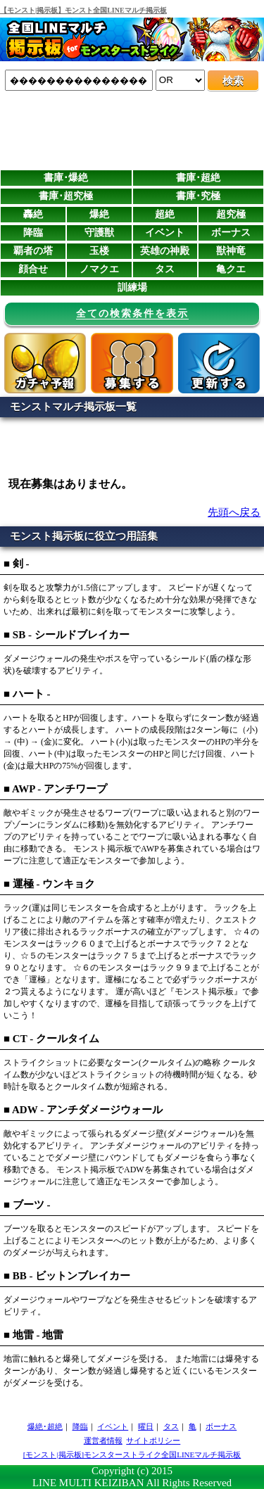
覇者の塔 (33, 251)
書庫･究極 (198, 196)
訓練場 (132, 287)
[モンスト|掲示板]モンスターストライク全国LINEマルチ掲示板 (132, 1454)
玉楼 (99, 251)
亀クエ (231, 269)
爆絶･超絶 (45, 1426)
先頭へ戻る (234, 512)
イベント (164, 232)
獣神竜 (231, 251)
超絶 (165, 214)
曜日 (145, 1426)
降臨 (33, 232)
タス (165, 269)
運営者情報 (103, 1440)
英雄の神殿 (164, 251)
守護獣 (99, 232)
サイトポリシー (153, 1440)
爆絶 (99, 214)
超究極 (231, 214)
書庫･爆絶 (66, 177)
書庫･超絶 (198, 177)
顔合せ (33, 269)
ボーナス (231, 232)
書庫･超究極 (66, 196)
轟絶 (33, 214)
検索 (233, 81)
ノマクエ (99, 269)
